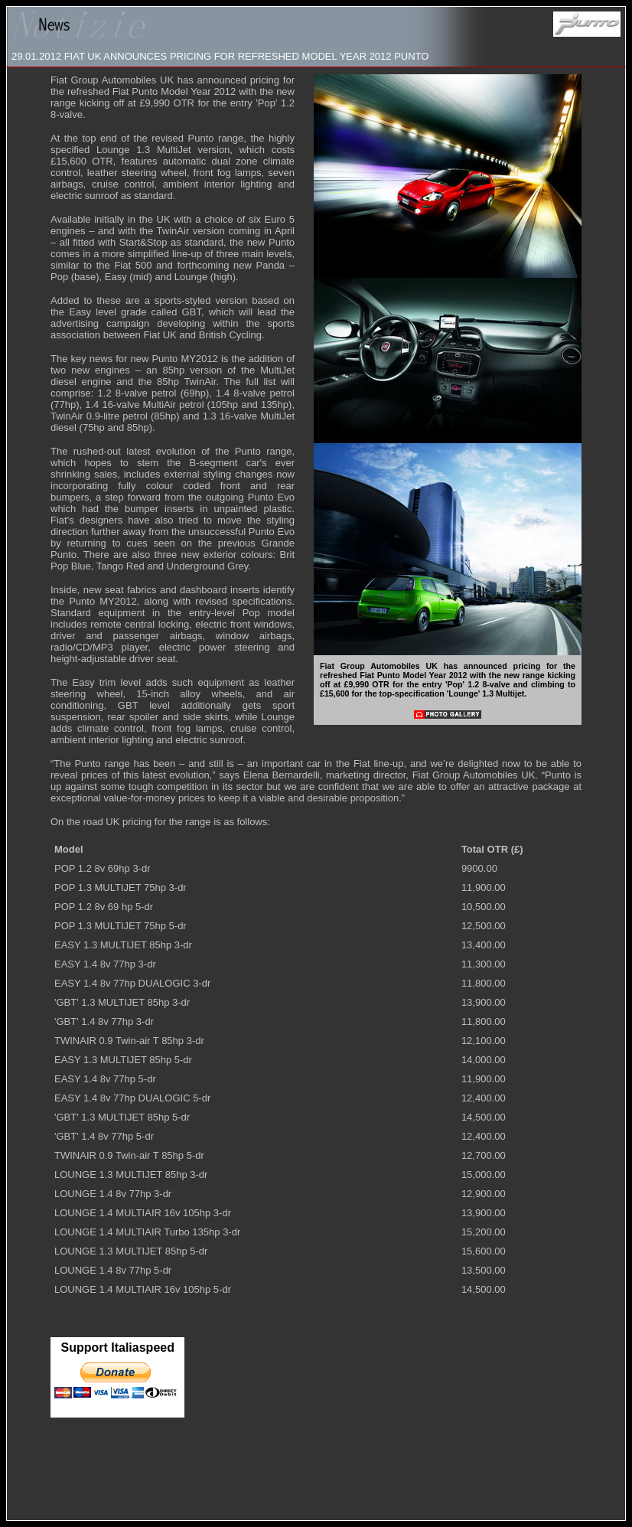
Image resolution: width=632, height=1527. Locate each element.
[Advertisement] (316, 1476)
